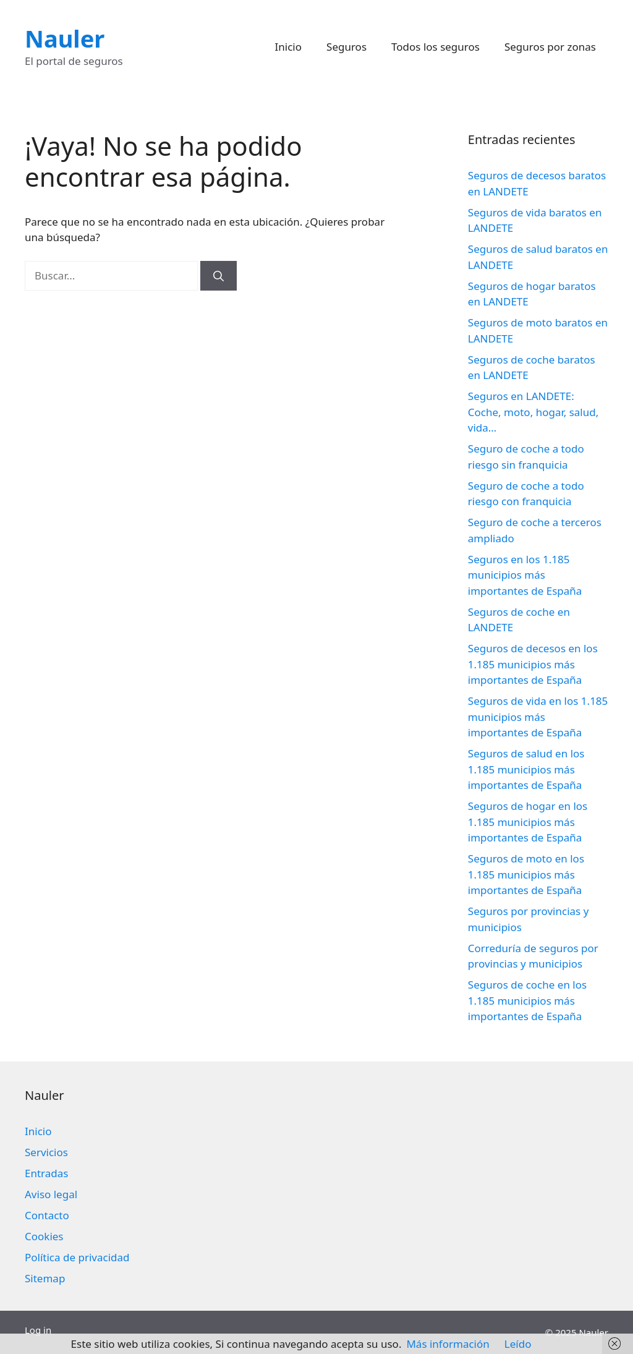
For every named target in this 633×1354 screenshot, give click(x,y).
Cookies (44, 1236)
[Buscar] (218, 276)
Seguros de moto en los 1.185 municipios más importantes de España (526, 874)
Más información (447, 1344)
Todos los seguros (435, 47)
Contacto (47, 1215)
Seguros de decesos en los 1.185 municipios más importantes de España (533, 664)
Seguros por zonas (550, 47)
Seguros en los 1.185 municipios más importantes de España (525, 575)
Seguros (346, 47)
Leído (518, 1344)
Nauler (64, 38)
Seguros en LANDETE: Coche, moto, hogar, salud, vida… (533, 412)
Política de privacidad (77, 1257)
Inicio (288, 47)
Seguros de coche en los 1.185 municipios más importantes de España (527, 1000)
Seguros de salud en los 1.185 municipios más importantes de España (526, 769)
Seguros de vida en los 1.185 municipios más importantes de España (538, 716)
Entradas (46, 1173)
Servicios (46, 1152)
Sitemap (45, 1278)
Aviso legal (51, 1194)
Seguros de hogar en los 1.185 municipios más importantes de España (527, 822)
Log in (38, 1330)
